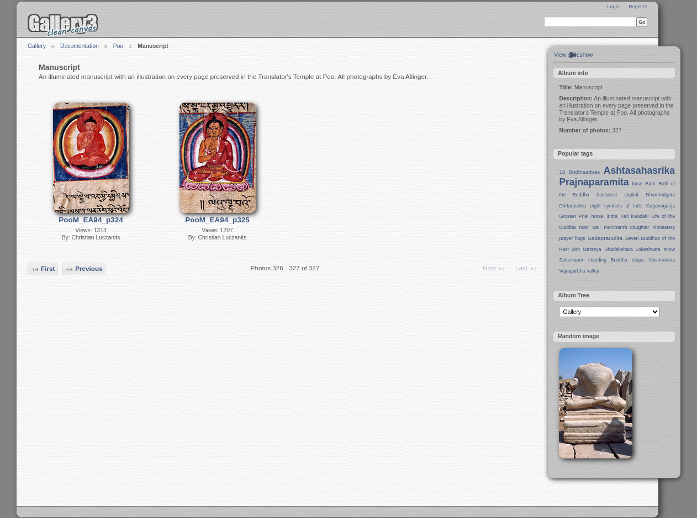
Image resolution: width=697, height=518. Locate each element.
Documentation (79, 46)
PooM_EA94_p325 (217, 220)
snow (669, 249)
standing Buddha (607, 260)
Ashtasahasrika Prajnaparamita (617, 176)
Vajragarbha (572, 271)
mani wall (590, 227)
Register (638, 6)
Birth (651, 183)
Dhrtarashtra (572, 206)
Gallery (37, 46)
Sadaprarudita (605, 238)
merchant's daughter (626, 227)
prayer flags (572, 238)
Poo (118, 46)
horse (598, 216)
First (43, 269)
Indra (611, 216)
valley (593, 271)
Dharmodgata (660, 194)
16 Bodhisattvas (579, 172)
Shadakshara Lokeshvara (632, 249)
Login (613, 6)
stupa (637, 260)
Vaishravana (661, 260)
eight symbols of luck (616, 206)
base (637, 183)
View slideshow (573, 55)
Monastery (663, 227)
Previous (84, 269)
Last (526, 268)
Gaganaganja (660, 206)
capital (631, 194)
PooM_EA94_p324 (91, 220)
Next (494, 268)
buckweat (606, 194)
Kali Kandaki (635, 216)
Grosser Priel (573, 216)
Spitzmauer (571, 260)
